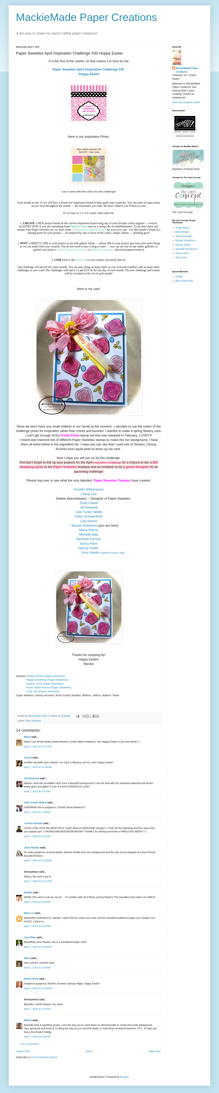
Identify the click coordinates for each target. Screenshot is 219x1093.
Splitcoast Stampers (102, 249)
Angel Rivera (182, 227)
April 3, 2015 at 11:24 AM (38, 988)
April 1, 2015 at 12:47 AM (38, 746)
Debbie (28, 892)
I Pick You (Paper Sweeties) (43, 691)
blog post (81, 259)
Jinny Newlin (31, 847)
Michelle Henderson (186, 249)
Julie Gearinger (183, 236)
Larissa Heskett (33, 823)
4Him (27, 958)
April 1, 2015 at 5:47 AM (37, 791)
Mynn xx (29, 913)
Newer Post (23, 1051)
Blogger (124, 1076)
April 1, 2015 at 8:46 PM (37, 902)
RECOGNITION (184, 280)
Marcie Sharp (182, 244)
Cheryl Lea (88, 494)
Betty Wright (182, 231)
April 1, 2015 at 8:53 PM (37, 926)
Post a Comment (29, 1044)
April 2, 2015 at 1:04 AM (37, 967)
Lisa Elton (30, 937)
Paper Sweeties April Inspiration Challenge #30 (88, 69)
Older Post (155, 1051)
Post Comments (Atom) (44, 1057)
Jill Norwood (31, 778)
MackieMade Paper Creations (86, 17)
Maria (27, 736)
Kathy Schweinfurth (88, 516)
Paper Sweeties (33, 720)
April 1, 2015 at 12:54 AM (38, 767)
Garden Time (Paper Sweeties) (45, 683)
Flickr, (60, 249)
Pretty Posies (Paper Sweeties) (46, 675)
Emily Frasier (89, 503)
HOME (179, 276)
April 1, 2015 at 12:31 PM (38, 881)
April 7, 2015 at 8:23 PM (37, 1036)
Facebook (82, 249)
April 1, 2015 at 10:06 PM (38, 946)
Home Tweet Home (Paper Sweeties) (48, 687)
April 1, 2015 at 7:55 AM (37, 812)
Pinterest (70, 249)
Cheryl (28, 757)
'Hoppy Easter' (88, 74)
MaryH (28, 1020)
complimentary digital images (89, 229)
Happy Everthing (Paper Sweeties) (47, 679)
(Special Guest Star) (103, 552)
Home (89, 1051)
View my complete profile (186, 102)
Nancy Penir (31, 978)
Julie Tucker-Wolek (35, 802)
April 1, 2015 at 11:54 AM (38, 860)
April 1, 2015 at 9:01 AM (37, 836)
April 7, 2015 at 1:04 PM (37, 1008)
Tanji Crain (181, 257)
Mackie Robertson (84, 525)
